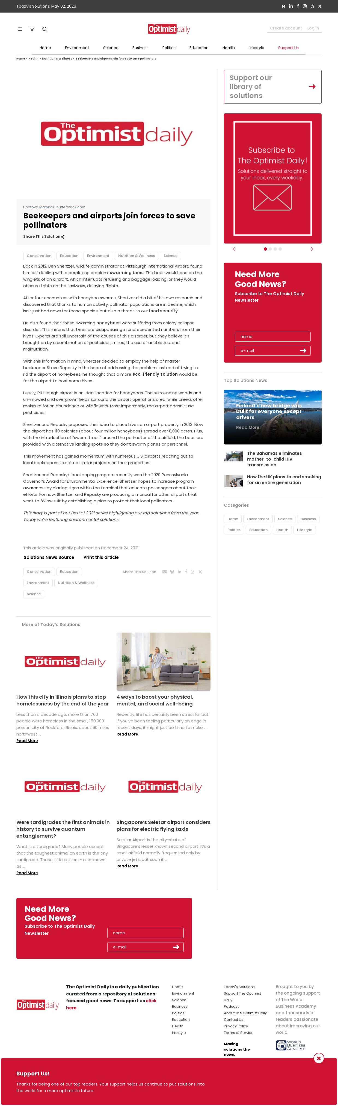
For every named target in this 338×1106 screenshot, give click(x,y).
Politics (169, 48)
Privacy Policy (236, 1026)
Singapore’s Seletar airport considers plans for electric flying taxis (163, 825)
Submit (303, 351)
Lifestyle (256, 48)
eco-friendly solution (155, 374)
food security (163, 311)
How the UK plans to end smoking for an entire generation (284, 480)
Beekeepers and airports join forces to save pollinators (116, 59)
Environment (77, 48)
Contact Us (233, 1019)
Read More (27, 741)
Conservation (39, 255)
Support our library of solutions (251, 87)
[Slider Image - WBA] (270, 249)
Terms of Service (239, 1033)
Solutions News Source (48, 557)
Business (140, 48)
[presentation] (266, 320)
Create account (286, 28)
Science (110, 48)
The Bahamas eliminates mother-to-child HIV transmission (274, 460)
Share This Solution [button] (43, 236)
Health (229, 48)
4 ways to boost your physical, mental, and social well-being (155, 700)
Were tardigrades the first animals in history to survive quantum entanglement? (63, 829)
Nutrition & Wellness (57, 59)
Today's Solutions (239, 987)
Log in (313, 28)
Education (199, 48)
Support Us (288, 48)
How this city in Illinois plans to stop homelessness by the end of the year (62, 700)
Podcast (231, 1006)
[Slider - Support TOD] (275, 249)
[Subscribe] (265, 249)
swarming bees (127, 272)
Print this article (100, 557)
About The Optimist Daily (245, 1013)
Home (45, 48)
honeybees (108, 323)
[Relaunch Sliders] (280, 249)
